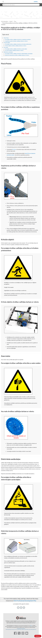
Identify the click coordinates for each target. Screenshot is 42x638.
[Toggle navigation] (3, 2)
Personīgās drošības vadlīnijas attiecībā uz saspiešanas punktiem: (18, 39)
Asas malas (6, 47)
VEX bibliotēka (4, 21)
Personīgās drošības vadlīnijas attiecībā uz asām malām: (16, 48)
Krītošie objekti (7, 42)
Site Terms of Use (14, 629)
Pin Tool (14, 149)
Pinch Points (6, 37)
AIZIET (11, 21)
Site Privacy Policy (8, 629)
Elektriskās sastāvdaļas (8, 52)
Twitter (21, 607)
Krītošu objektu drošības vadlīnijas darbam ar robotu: (15, 45)
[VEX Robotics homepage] (19, 1)
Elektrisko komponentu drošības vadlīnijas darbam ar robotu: (17, 55)
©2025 (31, 625)
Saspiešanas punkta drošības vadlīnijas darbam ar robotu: (16, 41)
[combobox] (21, 5)
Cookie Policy (19, 629)
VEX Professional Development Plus (25, 600)
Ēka (15, 21)
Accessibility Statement (32, 629)
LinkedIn (24, 607)
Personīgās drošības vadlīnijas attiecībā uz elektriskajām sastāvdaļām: (19, 53)
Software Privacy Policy (25, 629)
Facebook (18, 607)
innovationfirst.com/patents (21, 628)
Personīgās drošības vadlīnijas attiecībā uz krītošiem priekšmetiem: (18, 44)
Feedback (38, 636)
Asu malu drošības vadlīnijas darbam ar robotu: (14, 50)
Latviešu (36, 1)
